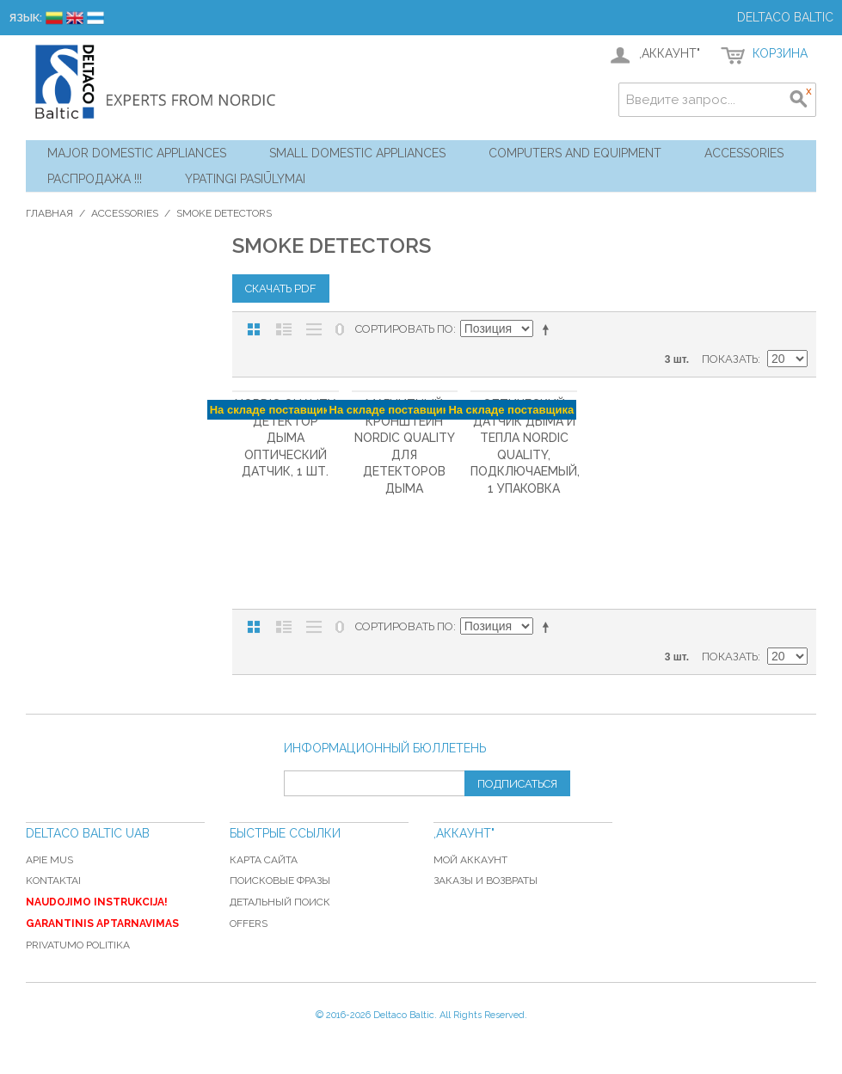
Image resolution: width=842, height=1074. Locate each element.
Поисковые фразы (280, 881)
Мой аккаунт (470, 860)
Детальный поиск (280, 902)
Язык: (25, 17)
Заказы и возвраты (485, 881)
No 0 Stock (340, 329)
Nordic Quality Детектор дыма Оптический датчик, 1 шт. (285, 437)
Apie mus (49, 860)
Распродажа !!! (94, 179)
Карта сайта (264, 860)
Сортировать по (404, 328)
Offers (248, 924)
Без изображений (314, 329)
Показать (730, 359)
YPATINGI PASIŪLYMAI (245, 179)
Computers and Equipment (575, 153)
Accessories (744, 153)
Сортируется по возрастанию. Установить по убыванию (549, 329)
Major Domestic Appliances (136, 153)
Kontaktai (53, 881)
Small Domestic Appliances (357, 153)
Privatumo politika (78, 945)
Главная (49, 213)
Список (284, 329)
